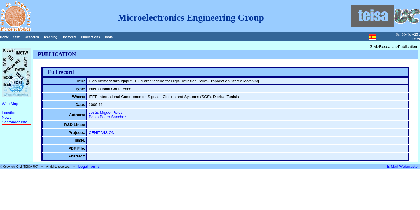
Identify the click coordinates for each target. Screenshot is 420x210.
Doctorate (69, 37)
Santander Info (14, 122)
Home (4, 37)
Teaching (50, 37)
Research (32, 37)
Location (9, 113)
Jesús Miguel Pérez (106, 112)
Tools (108, 37)
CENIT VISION (102, 132)
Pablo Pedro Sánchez (107, 117)
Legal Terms (88, 166)
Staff (16, 37)
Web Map (10, 104)
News (6, 117)
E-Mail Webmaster (403, 166)
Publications (90, 37)
